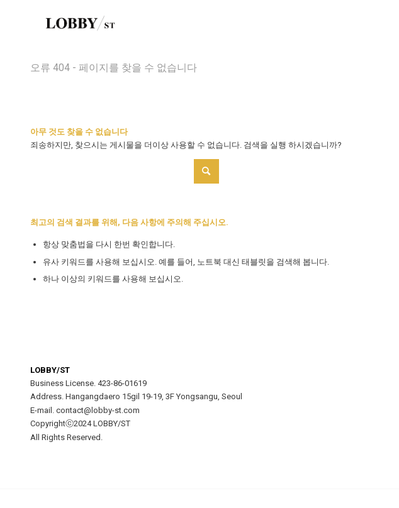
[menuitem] (351, 25)
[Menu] (351, 25)
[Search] (124, 171)
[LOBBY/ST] (165, 25)
